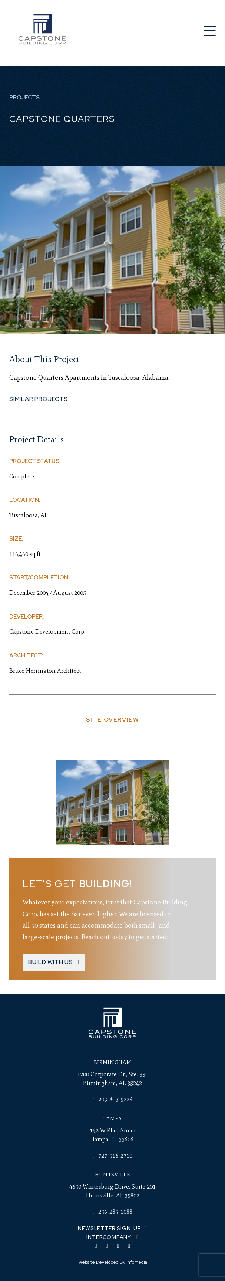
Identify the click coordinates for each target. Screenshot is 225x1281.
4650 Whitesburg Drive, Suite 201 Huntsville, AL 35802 (112, 1191)
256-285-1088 (112, 1211)
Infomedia (136, 1262)
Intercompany (109, 1237)
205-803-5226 (112, 1099)
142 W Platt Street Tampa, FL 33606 (113, 1135)
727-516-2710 (112, 1155)
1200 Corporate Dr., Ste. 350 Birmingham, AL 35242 (112, 1079)
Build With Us (50, 962)
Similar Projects (38, 399)
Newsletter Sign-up (109, 1228)
